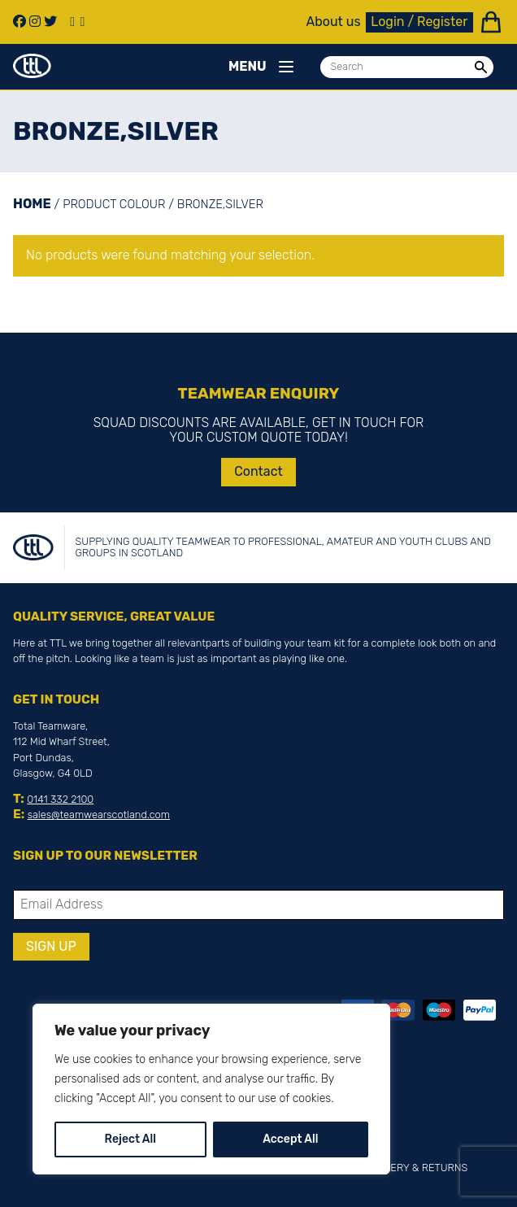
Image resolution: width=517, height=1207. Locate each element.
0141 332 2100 (60, 799)
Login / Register (419, 21)
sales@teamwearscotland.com (99, 814)
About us (333, 22)
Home (32, 203)
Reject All (130, 1139)
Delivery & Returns (415, 1167)
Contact (258, 471)
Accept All (290, 1139)
